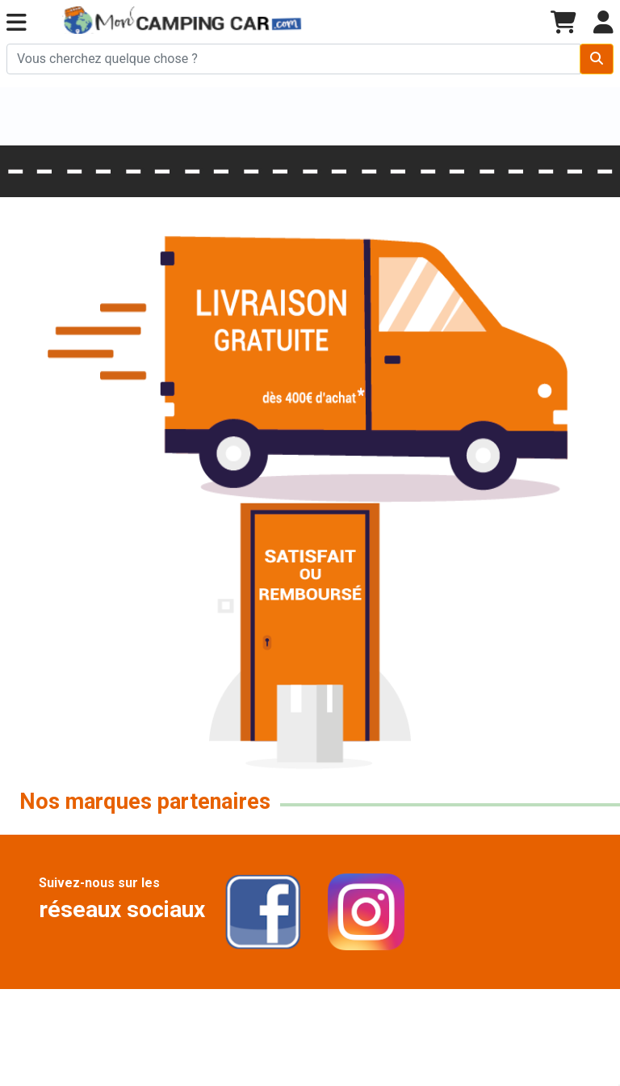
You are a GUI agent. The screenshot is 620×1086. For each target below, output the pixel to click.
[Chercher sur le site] (293, 59)
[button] (16, 23)
